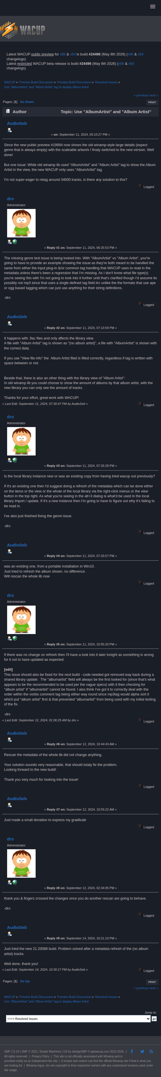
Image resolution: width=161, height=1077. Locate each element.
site (62, 1056)
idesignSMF (79, 1051)
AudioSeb (17, 123)
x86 (63, 54)
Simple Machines (50, 1051)
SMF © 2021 (30, 1051)
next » (153, 95)
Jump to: (151, 1012)
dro (10, 198)
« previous (141, 95)
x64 (73, 54)
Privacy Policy (41, 1056)
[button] (152, 7)
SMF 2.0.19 (11, 1051)
